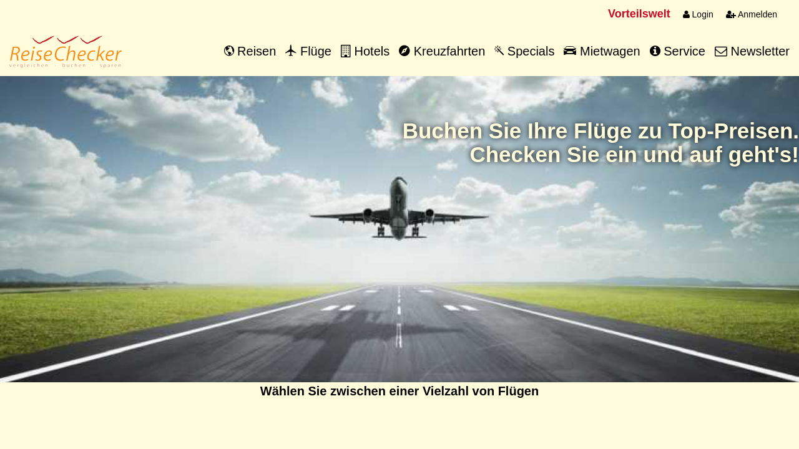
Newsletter (752, 51)
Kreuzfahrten (442, 51)
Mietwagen (602, 51)
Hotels (365, 51)
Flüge (308, 51)
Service (677, 51)
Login (698, 14)
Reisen (250, 51)
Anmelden (751, 14)
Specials (524, 51)
